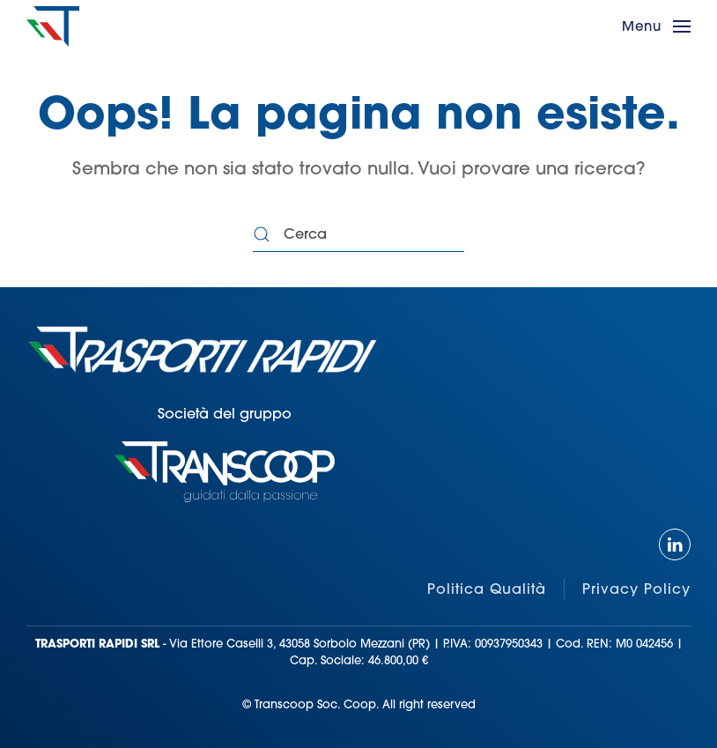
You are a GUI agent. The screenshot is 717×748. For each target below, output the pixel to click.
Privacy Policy (636, 588)
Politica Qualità (486, 588)
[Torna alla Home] (52, 26)
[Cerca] (358, 234)
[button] (656, 26)
